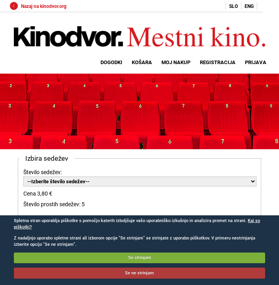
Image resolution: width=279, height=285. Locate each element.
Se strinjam (139, 257)
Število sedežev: (42, 172)
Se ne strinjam (139, 273)
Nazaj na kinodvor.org (38, 6)
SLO (233, 6)
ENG (249, 6)
